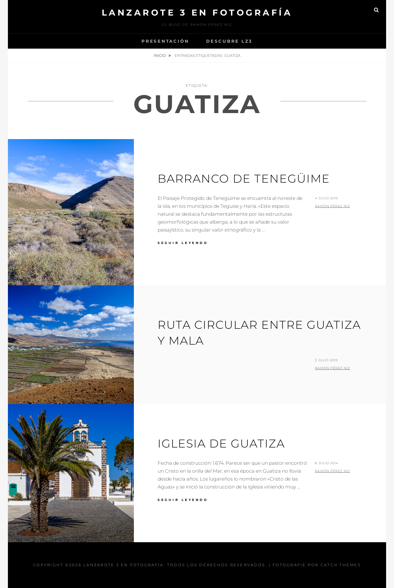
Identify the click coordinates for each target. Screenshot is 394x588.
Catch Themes (341, 565)
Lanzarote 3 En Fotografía (197, 12)
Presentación (165, 41)
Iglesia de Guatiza (221, 443)
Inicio (160, 55)
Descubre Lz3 (229, 41)
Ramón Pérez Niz (332, 206)
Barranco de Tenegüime (244, 178)
